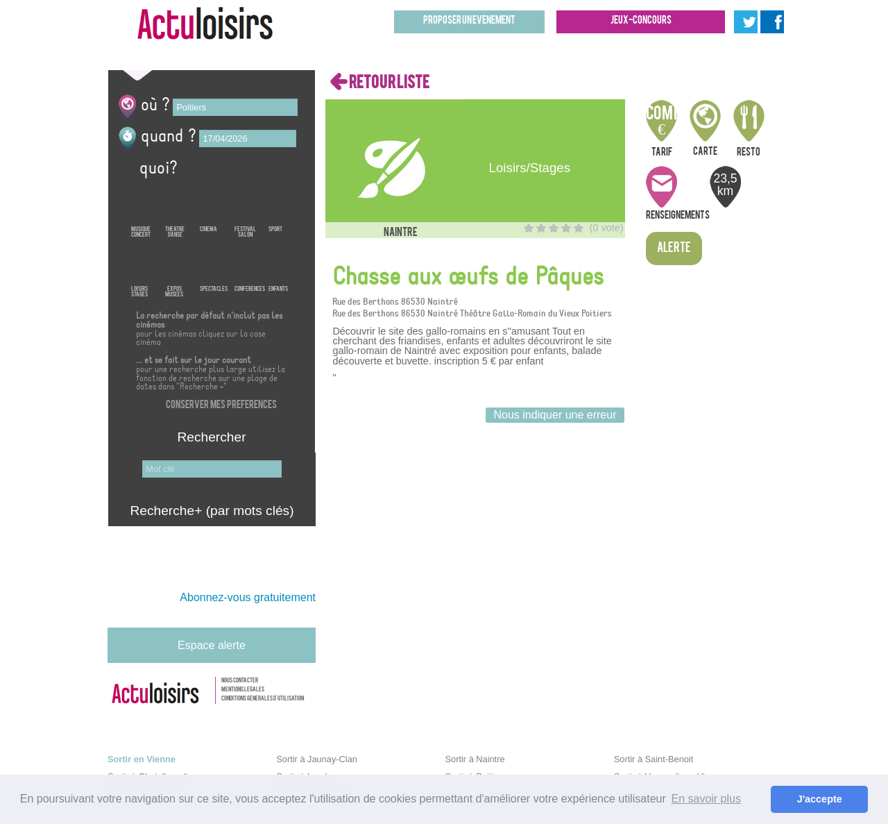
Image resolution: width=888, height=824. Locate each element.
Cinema (208, 209)
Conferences (249, 269)
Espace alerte (212, 645)
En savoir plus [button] (706, 799)
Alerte (674, 248)
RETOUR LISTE (379, 82)
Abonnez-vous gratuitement (248, 597)
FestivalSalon (245, 209)
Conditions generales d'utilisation (262, 699)
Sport (275, 209)
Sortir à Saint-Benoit (654, 759)
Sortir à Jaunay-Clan (316, 759)
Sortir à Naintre (475, 759)
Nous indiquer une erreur (554, 415)
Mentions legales (242, 690)
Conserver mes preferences (221, 405)
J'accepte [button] (819, 799)
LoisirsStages (139, 269)
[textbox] (235, 107)
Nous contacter (239, 681)
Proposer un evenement (469, 21)
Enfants (278, 269)
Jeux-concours (641, 21)
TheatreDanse (175, 209)
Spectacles (214, 269)
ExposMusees (174, 269)
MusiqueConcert (141, 209)
